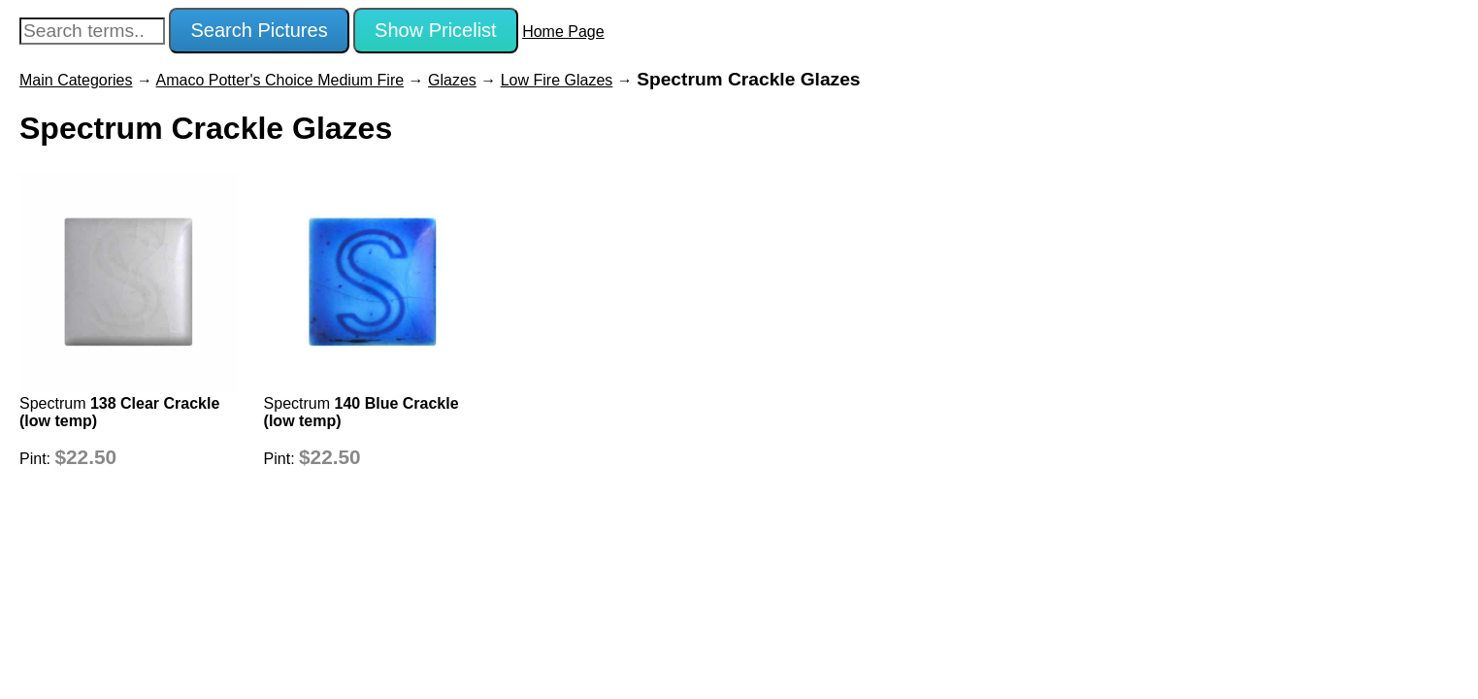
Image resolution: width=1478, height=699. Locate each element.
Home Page (563, 31)
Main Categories (76, 80)
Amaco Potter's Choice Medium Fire (280, 80)
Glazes (452, 80)
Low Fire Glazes (557, 80)
